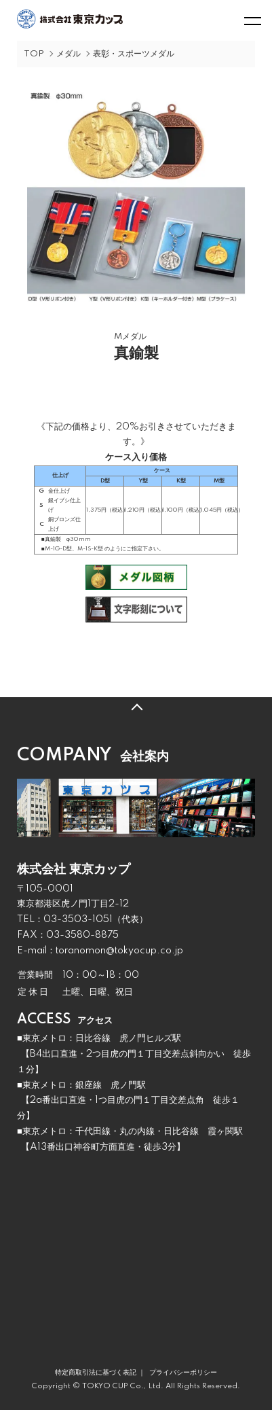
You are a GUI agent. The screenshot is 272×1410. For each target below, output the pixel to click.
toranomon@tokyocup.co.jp (119, 950)
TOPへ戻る (136, 707)
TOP (34, 54)
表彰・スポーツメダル (133, 54)
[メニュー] (251, 20)
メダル (68, 54)
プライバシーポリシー (183, 1373)
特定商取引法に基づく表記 (95, 1373)
